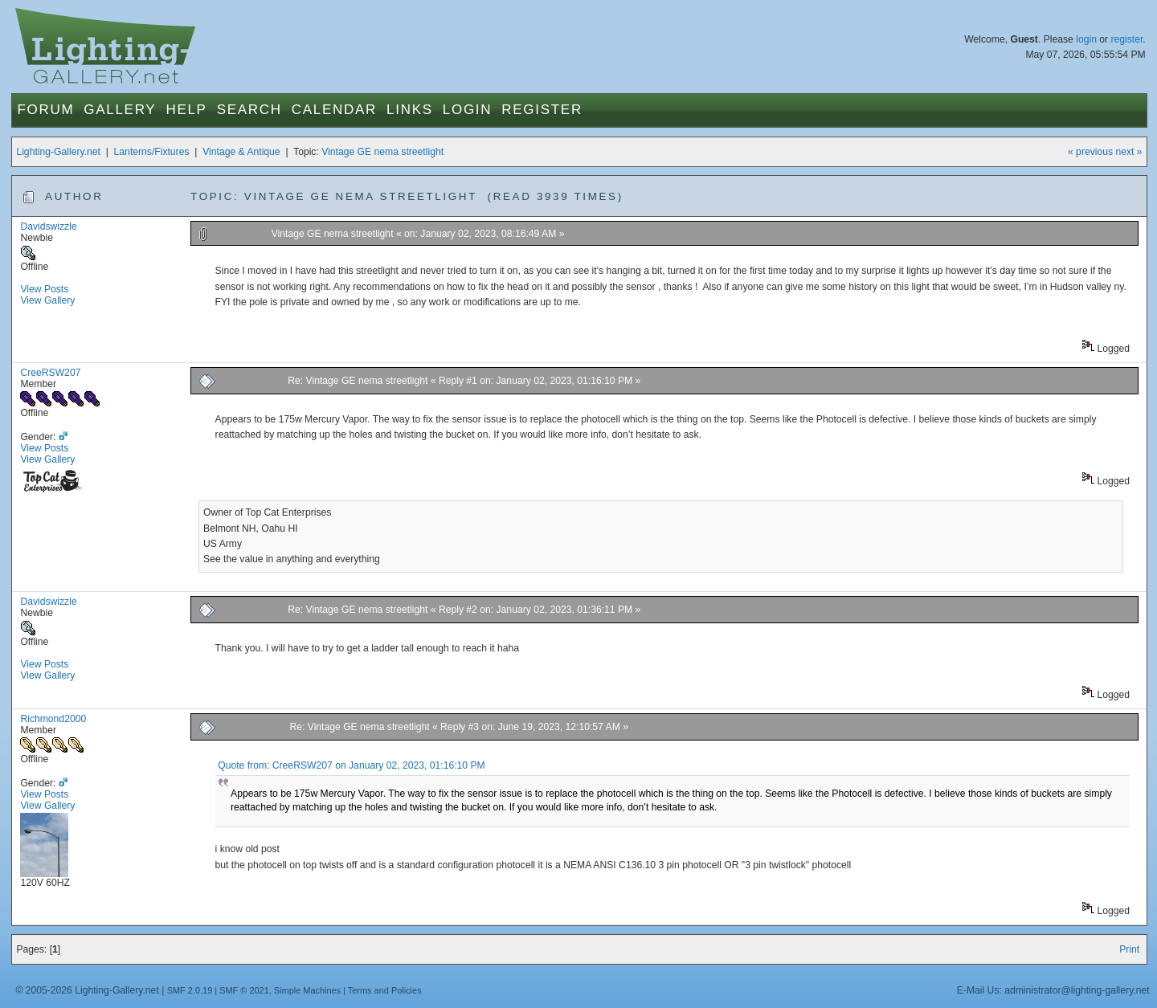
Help (186, 109)
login (1086, 39)
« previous (1090, 151)
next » (1128, 151)
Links (409, 109)
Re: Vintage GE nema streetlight (359, 380)
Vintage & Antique (241, 151)
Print (1129, 949)
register (1126, 39)
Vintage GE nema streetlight (382, 151)
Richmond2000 (53, 718)
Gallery (120, 109)
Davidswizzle (48, 226)
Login (467, 109)
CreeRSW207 (50, 372)
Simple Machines (307, 990)
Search (249, 109)
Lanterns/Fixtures (152, 151)
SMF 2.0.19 (190, 990)
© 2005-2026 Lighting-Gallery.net (86, 990)
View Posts (44, 289)
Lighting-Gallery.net (58, 151)
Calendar (334, 109)
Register (542, 109)
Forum (45, 109)
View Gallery (47, 300)
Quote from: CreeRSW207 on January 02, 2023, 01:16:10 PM (351, 765)
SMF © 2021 (244, 990)
